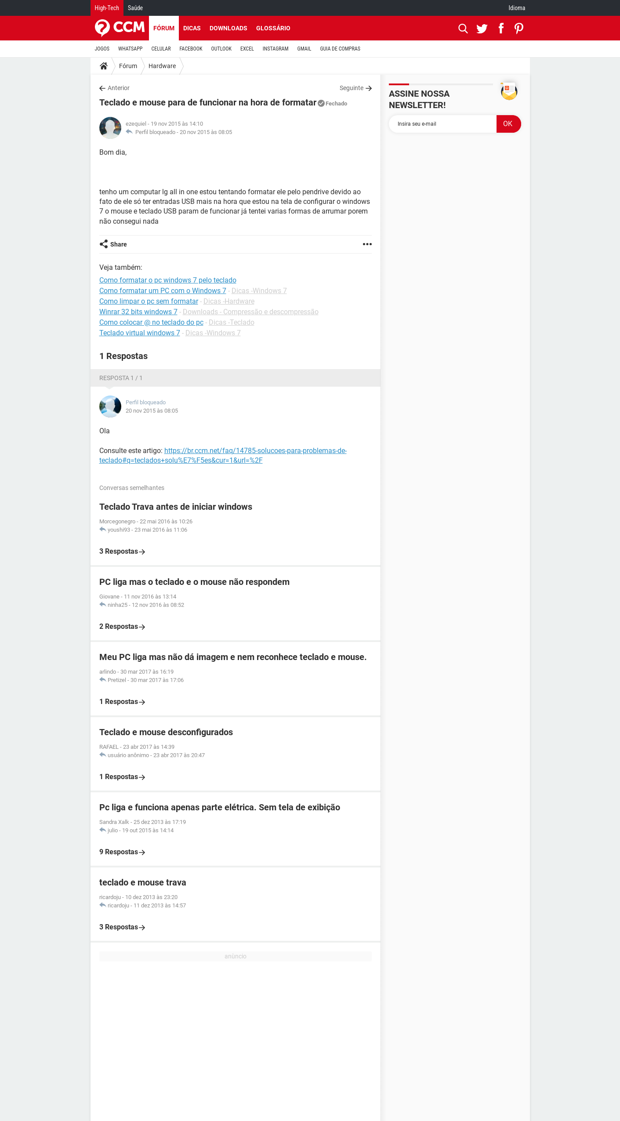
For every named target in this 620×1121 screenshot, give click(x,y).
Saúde (135, 7)
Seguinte (351, 87)
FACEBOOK (191, 49)
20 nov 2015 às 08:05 (206, 132)
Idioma (517, 7)
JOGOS (102, 49)
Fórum (163, 28)
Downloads (228, 28)
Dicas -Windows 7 (259, 291)
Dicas (192, 28)
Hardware (162, 65)
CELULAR (161, 49)
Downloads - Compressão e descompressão (251, 312)
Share (118, 244)
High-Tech (107, 7)
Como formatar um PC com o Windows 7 (162, 291)
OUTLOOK (221, 49)
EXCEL (247, 49)
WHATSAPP (130, 49)
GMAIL (304, 49)
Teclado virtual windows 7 (139, 333)
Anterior (119, 87)
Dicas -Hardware (228, 301)
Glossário (273, 28)
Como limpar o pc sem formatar (148, 301)
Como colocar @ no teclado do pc (151, 322)
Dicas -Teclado (231, 322)
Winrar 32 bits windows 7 (138, 312)
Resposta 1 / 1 (121, 377)
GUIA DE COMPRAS (340, 49)
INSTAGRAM (276, 49)
